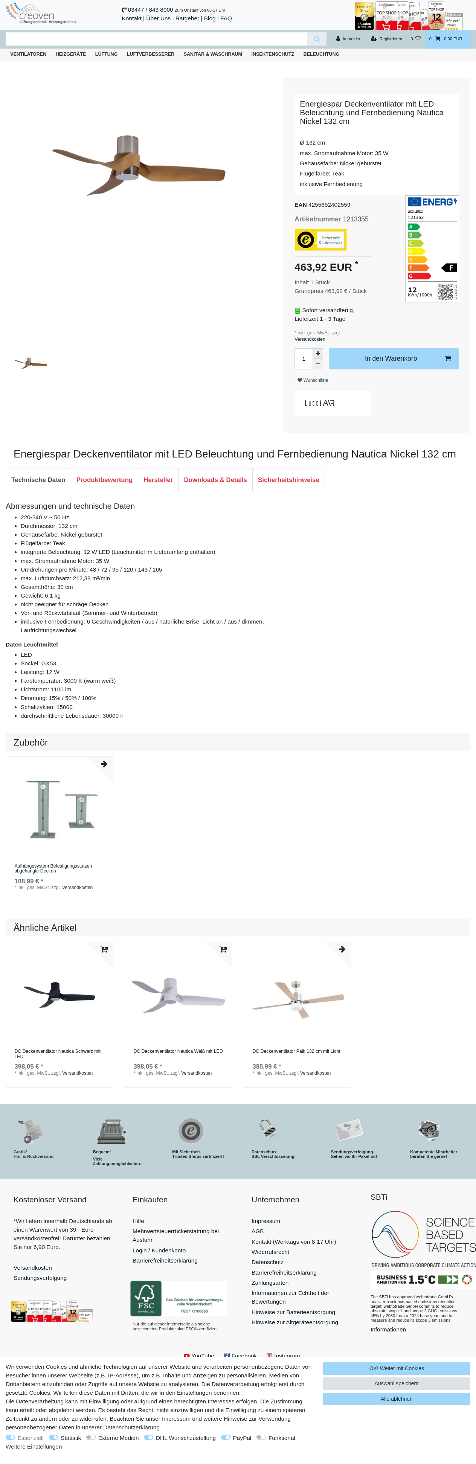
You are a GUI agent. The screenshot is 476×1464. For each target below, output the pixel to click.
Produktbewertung (104, 479)
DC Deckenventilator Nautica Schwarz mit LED (57, 1054)
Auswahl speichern (397, 1383)
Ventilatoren (28, 54)
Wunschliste (313, 380)
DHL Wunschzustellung (186, 1438)
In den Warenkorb (408, 358)
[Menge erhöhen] (318, 353)
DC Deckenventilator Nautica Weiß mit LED (178, 1051)
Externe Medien (118, 1438)
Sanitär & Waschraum (213, 54)
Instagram (283, 1356)
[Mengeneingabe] (303, 358)
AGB (258, 1231)
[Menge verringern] (318, 364)
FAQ (226, 18)
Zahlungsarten (270, 1282)
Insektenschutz (272, 54)
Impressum (266, 1221)
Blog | (211, 18)
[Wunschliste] (415, 39)
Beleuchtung (322, 54)
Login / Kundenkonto (159, 1250)
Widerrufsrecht (270, 1252)
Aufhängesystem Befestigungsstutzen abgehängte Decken (53, 869)
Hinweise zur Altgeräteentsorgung (295, 1322)
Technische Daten (38, 479)
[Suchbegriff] (156, 39)
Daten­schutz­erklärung (131, 1427)
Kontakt (132, 18)
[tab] (38, 480)
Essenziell (31, 1438)
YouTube (199, 1356)
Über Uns (158, 18)
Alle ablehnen (397, 1399)
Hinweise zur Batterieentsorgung (293, 1312)
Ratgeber (187, 18)
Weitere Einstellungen (34, 1446)
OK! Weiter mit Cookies (396, 1368)
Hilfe (138, 1221)
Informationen (388, 1329)
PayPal (242, 1438)
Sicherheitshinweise (288, 479)
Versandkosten (309, 339)
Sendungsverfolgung (40, 1278)
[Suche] (316, 39)
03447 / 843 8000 (150, 9)
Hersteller (158, 479)
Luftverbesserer (150, 54)
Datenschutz (268, 1262)
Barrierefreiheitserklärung (165, 1260)
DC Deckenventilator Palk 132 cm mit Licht (296, 1051)
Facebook (240, 1356)
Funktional (282, 1438)
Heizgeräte (71, 54)
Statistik (71, 1438)
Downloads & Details (215, 479)
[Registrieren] (386, 39)
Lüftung (106, 54)
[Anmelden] (349, 39)
